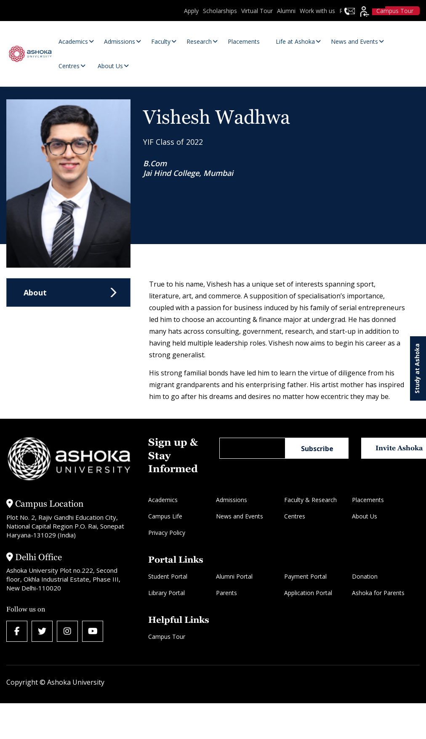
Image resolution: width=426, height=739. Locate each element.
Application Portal (308, 593)
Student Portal (167, 576)
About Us (364, 516)
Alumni (286, 11)
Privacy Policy (166, 533)
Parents (226, 593)
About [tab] (35, 292)
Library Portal (166, 593)
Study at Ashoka (417, 368)
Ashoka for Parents (378, 593)
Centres (294, 516)
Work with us (317, 11)
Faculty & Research (310, 500)
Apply (191, 11)
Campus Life (165, 516)
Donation (365, 576)
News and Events (239, 516)
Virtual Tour (257, 11)
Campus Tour (166, 637)
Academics (163, 500)
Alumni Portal (234, 576)
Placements (368, 500)
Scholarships (220, 11)
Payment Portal (305, 576)
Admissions (231, 500)
